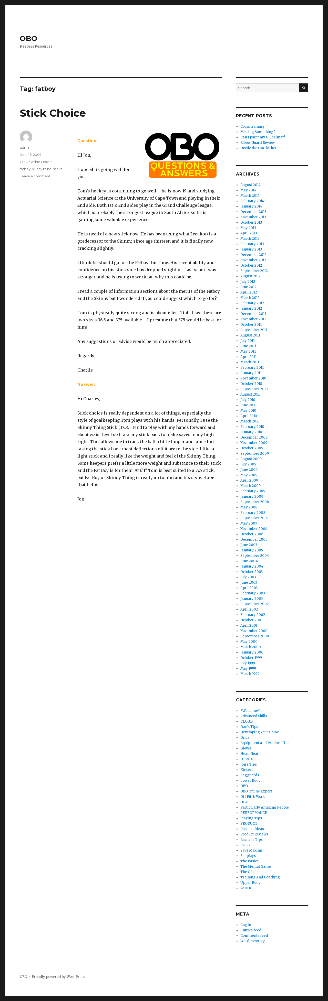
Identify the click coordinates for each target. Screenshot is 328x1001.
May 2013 (248, 228)
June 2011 (248, 346)
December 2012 (253, 255)
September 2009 (254, 453)
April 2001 (248, 625)
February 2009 (252, 491)
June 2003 (248, 582)
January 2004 (251, 566)
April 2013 (248, 233)
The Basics (249, 861)
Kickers (246, 770)
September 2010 (254, 389)
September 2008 (254, 502)
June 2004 (249, 561)
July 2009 (248, 464)
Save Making (251, 850)
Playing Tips (251, 818)
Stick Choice (53, 113)
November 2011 (253, 319)
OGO (244, 802)
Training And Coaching (260, 877)
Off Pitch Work (252, 797)
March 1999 (249, 674)
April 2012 (248, 292)
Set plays (248, 856)
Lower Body (250, 780)
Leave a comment (35, 176)
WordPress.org (252, 941)
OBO (28, 38)
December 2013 (253, 212)
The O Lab (249, 872)
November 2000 (254, 631)
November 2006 (253, 529)
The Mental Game (255, 866)
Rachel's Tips (251, 839)
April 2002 (249, 609)
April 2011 (248, 357)
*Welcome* (250, 711)
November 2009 (253, 443)
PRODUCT (249, 823)
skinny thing (42, 169)
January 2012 (251, 308)
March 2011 (249, 362)
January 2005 (251, 550)
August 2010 (250, 394)
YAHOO (246, 888)
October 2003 (251, 572)
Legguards (249, 775)
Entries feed (250, 930)
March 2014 (250, 195)
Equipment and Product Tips (264, 743)
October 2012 (251, 265)
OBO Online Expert (36, 162)
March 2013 (250, 238)
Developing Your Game (259, 732)
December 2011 (253, 314)
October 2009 (251, 448)
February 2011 (252, 367)
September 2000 (254, 636)
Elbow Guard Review (257, 142)
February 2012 (252, 303)
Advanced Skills (253, 716)
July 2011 (247, 341)
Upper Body (250, 882)
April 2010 (248, 416)
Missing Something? (257, 132)
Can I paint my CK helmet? (262, 137)
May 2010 (248, 410)
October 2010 (251, 384)
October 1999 (251, 658)
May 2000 (249, 641)
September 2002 (254, 604)
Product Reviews (254, 834)
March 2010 (250, 421)
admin (25, 147)
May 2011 (248, 351)
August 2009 (251, 459)
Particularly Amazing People (264, 807)
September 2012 (254, 271)
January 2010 (251, 432)
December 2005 (253, 539)
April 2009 (249, 480)
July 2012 (247, 281)
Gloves (246, 748)
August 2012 (250, 276)
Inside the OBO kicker (258, 148)
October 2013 (251, 222)
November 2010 (253, 378)
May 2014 (248, 190)
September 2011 (253, 330)
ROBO (245, 845)
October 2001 (251, 620)
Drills (244, 737)
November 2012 (253, 260)
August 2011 (250, 335)
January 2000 (251, 652)
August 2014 (250, 185)
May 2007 (248, 523)
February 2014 (252, 201)
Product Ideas (252, 829)
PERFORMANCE (253, 813)
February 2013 (252, 244)
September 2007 (254, 518)
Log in (245, 925)
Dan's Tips (249, 727)
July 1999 (247, 663)
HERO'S (246, 759)
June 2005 (248, 545)
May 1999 (248, 668)
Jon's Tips (248, 764)
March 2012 (250, 298)
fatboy (25, 169)
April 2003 (249, 588)
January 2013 (251, 249)
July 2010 (247, 400)
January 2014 (251, 206)
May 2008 (248, 507)
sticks (57, 169)
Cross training (252, 126)
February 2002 (252, 615)
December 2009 (254, 437)
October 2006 (251, 534)
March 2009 (250, 486)
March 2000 (250, 647)
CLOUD (246, 721)
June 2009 (249, 469)
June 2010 (248, 405)
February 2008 (252, 512)
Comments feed (254, 935)
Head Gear (249, 754)
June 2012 (248, 287)
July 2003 (248, 577)
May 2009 (248, 475)
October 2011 (251, 324)
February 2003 (252, 593)
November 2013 (253, 217)
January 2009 (251, 496)
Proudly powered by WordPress (58, 977)
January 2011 (251, 373)
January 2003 (251, 598)
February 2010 (252, 427)
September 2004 (254, 555)
